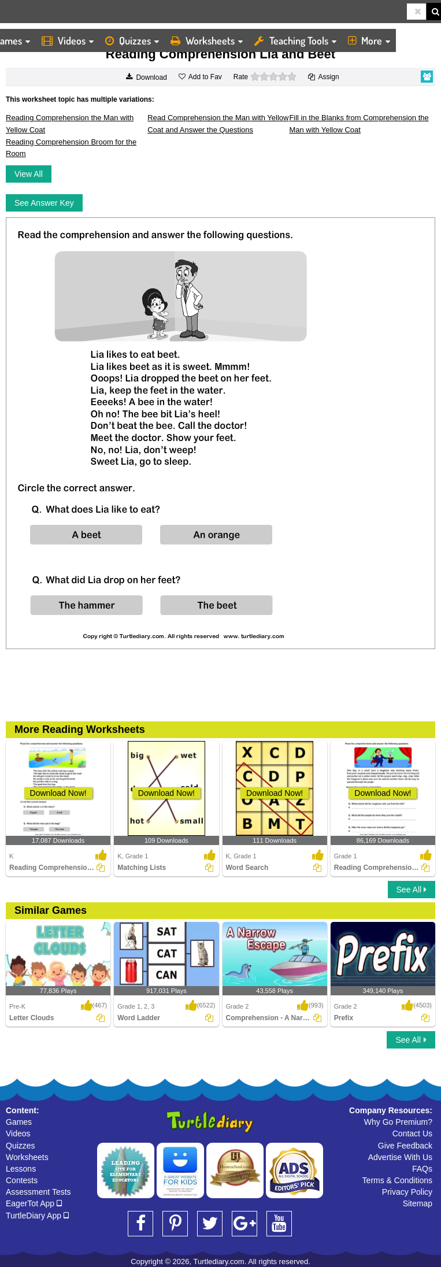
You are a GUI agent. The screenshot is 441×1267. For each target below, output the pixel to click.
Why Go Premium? (398, 1122)
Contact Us (412, 1133)
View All (28, 174)
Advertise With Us (400, 1157)
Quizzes (132, 40)
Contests (22, 1180)
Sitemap (417, 1203)
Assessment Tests (38, 1191)
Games (19, 1122)
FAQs (422, 1168)
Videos (68, 40)
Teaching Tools (295, 40)
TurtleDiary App (37, 1215)
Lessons (21, 1168)
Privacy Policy (407, 1191)
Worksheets (207, 40)
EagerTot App (34, 1203)
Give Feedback (405, 1145)
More (369, 40)
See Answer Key (44, 203)
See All (411, 889)
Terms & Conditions (397, 1180)
